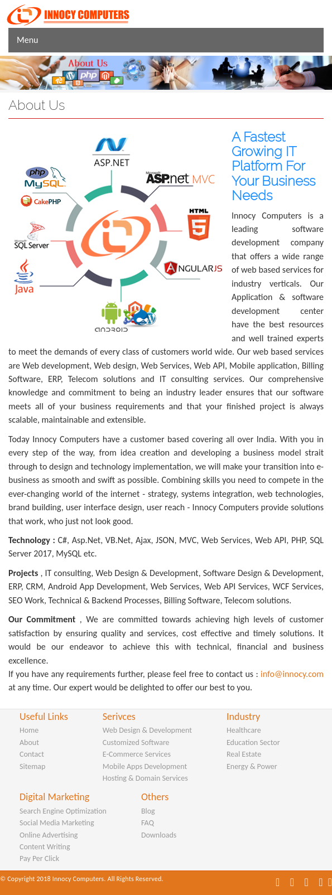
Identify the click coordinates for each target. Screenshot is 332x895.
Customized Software (136, 742)
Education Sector (253, 742)
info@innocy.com (292, 674)
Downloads (158, 835)
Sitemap (32, 766)
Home (29, 730)
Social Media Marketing (57, 823)
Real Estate (244, 754)
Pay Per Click (39, 858)
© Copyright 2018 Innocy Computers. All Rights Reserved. (81, 879)
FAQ (147, 823)
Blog (148, 811)
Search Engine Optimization (63, 811)
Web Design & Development (147, 730)
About (29, 742)
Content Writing (45, 847)
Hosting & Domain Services (145, 778)
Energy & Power (252, 766)
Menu (27, 40)
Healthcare (244, 730)
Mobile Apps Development (145, 766)
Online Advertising (49, 835)
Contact (32, 754)
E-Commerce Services (137, 754)
